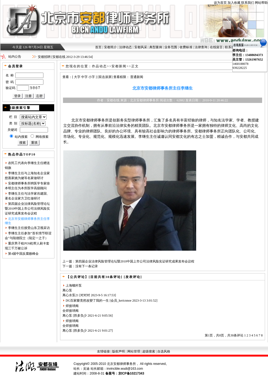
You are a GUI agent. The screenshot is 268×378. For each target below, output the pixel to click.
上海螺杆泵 (74, 285)
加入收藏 (234, 3)
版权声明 (118, 351)
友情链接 (103, 351)
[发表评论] (132, 277)
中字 (84, 77)
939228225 (239, 68)
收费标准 (186, 47)
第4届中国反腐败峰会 (23, 253)
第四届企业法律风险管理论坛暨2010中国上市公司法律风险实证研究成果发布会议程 (27, 208)
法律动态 (125, 47)
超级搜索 (148, 351)
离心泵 (67, 290)
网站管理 (133, 351)
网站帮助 (261, 3)
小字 (91, 77)
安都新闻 (118, 66)
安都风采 (140, 47)
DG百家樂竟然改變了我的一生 (87, 300)
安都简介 (110, 47)
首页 (98, 47)
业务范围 (170, 47)
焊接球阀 (72, 306)
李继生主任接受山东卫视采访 (29, 228)
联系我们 (247, 3)
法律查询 (201, 47)
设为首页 (220, 3)
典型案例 (155, 47)
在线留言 (216, 47)
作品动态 (99, 66)
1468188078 (240, 64)
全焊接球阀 (70, 311)
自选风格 (163, 351)
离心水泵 (68, 295)
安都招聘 (44, 57)
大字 (77, 77)
